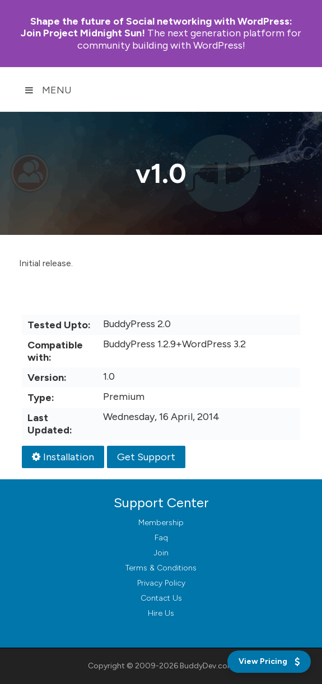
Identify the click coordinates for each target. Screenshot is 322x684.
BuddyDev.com (207, 666)
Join (161, 553)
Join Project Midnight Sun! (156, 27)
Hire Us (161, 613)
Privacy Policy (161, 583)
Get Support (146, 457)
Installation (63, 457)
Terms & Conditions (161, 568)
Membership (161, 522)
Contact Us (161, 598)
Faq (161, 538)
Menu (48, 90)
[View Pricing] (269, 661)
